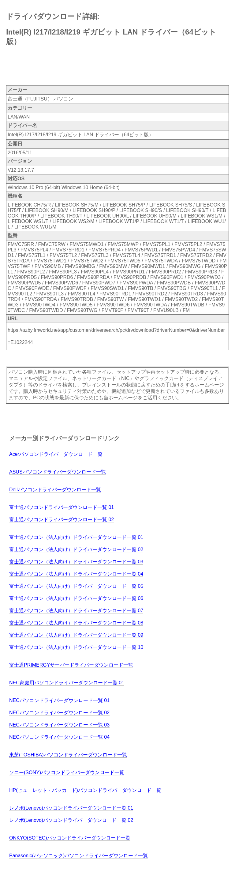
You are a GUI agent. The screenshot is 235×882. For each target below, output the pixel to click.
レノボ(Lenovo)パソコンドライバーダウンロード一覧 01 (71, 808)
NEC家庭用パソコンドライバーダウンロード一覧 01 (66, 682)
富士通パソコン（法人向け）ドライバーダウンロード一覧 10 (76, 647)
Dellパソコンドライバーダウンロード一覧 (55, 489)
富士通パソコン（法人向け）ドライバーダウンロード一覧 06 (76, 598)
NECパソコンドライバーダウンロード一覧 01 (59, 700)
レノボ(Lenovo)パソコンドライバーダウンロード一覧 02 (71, 820)
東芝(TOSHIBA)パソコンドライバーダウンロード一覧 (68, 754)
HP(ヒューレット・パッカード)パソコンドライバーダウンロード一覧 (85, 790)
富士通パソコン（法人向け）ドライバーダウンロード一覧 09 (76, 635)
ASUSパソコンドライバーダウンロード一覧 (57, 471)
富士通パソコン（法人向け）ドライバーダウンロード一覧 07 (76, 610)
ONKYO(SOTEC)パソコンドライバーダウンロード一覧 (69, 837)
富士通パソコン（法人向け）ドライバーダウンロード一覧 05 (76, 586)
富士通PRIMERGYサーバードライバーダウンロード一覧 (71, 665)
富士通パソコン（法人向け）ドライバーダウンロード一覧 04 (76, 573)
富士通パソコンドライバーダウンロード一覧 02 (61, 519)
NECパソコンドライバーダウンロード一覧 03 (59, 724)
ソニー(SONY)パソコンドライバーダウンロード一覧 (66, 772)
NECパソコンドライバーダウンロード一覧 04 (59, 737)
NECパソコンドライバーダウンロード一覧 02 (59, 712)
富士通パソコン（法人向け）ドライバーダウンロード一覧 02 (76, 549)
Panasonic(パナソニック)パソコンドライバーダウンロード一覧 (78, 855)
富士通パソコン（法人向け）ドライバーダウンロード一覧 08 (76, 622)
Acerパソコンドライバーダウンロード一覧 (56, 454)
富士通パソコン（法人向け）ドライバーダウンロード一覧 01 (76, 537)
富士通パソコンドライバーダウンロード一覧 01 (61, 507)
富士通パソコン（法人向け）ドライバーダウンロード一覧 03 (76, 561)
